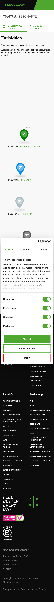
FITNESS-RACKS (36, 385)
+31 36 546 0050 (11, 561)
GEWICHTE (7, 410)
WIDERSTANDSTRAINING (12, 415)
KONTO (33, 406)
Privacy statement (11, 589)
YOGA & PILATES (9, 431)
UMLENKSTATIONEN (38, 371)
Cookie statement (29, 589)
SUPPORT (6, 426)
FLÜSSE (5, 484)
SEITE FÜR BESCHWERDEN (40, 461)
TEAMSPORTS (8, 479)
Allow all (27, 339)
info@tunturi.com (12, 565)
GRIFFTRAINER (8, 452)
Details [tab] (27, 249)
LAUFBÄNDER (8, 365)
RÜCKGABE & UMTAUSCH (40, 452)
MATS (5, 440)
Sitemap (42, 589)
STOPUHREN (8, 406)
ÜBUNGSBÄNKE (36, 376)
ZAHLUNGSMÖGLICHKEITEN (41, 456)
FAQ (31, 401)
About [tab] (44, 249)
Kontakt (7, 569)
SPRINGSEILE (8, 465)
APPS (32, 433)
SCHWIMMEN (8, 488)
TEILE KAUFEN (35, 424)
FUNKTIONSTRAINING (11, 401)
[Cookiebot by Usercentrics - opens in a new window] (38, 242)
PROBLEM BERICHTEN (38, 419)
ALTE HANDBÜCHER (37, 415)
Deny (27, 358)
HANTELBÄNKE (36, 381)
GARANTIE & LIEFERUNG (39, 429)
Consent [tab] (9, 249)
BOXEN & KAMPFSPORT (12, 470)
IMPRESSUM (34, 465)
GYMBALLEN (8, 435)
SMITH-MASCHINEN (37, 367)
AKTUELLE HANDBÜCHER (40, 410)
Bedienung (36, 394)
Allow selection (27, 348)
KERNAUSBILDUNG (10, 456)
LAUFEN (6, 475)
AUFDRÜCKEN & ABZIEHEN (13, 461)
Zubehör (8, 394)
